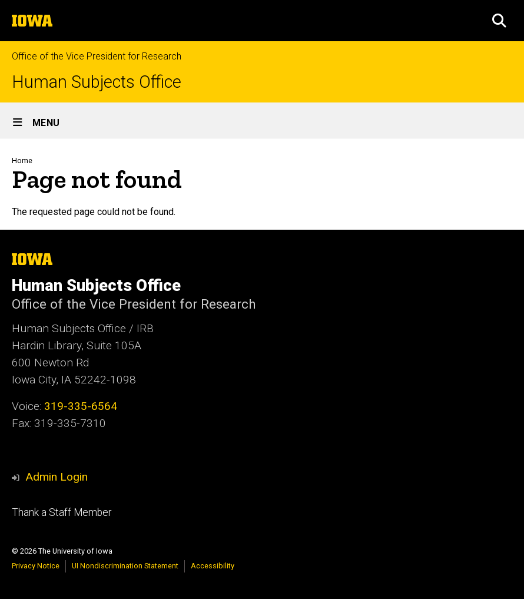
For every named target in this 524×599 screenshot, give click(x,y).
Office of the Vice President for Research (96, 56)
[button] (499, 20)
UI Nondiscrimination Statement (125, 565)
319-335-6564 (80, 406)
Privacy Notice (35, 565)
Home (22, 160)
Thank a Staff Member (61, 512)
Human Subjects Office (96, 82)
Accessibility (212, 565)
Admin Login (56, 477)
